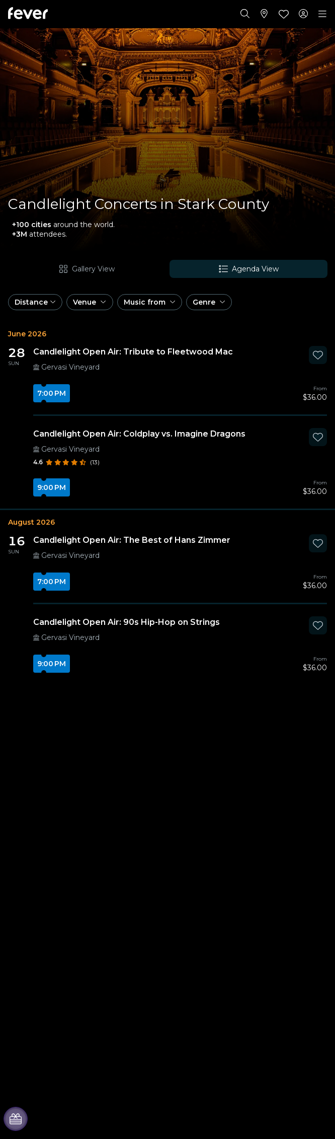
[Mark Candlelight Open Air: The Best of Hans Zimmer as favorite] (318, 543)
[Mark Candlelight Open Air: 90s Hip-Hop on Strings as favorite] (318, 625)
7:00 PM (51, 393)
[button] (35, 302)
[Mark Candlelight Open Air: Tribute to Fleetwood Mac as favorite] (318, 355)
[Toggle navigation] (322, 14)
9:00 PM (51, 487)
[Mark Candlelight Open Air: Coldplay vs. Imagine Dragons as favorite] (318, 437)
